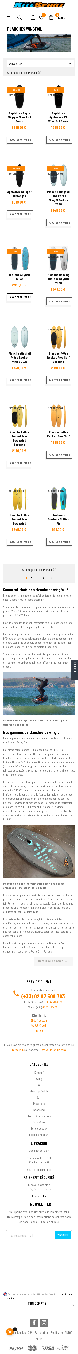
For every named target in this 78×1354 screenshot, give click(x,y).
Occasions (39, 1122)
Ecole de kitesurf (39, 1134)
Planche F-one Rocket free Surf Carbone (58, 357)
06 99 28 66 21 (54, 1002)
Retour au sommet (53, 961)
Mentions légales (16, 1332)
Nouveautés (41, 63)
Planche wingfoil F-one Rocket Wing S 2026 (19, 357)
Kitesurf (39, 1072)
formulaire (18, 1050)
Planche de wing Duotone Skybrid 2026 (58, 279)
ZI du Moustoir (39, 1020)
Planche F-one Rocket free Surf (58, 434)
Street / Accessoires (39, 1116)
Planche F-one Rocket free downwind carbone (19, 438)
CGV (30, 1332)
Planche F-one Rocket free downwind (19, 519)
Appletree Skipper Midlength (19, 194)
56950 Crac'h (39, 1025)
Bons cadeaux (39, 1128)
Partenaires (42, 1332)
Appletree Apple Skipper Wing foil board (19, 117)
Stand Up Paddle (39, 1091)
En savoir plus (39, 1196)
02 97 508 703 (49, 996)
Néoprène (39, 1110)
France (39, 1030)
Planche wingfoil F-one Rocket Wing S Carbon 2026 (58, 198)
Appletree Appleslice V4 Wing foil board (58, 117)
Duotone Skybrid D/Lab (19, 277)
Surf (39, 1097)
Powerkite (39, 1103)
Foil (39, 1085)
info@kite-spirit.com (53, 1050)
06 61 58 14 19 (50, 1007)
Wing (39, 1079)
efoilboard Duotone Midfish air (58, 519)
